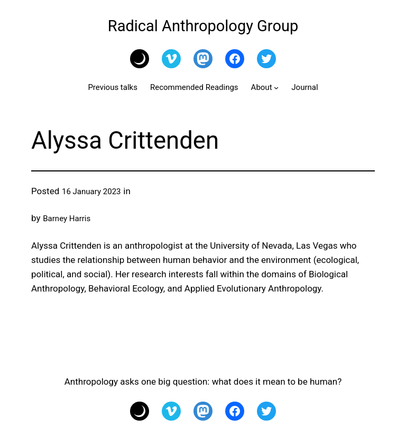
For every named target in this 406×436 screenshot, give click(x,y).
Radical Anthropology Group (203, 26)
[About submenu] (276, 87)
